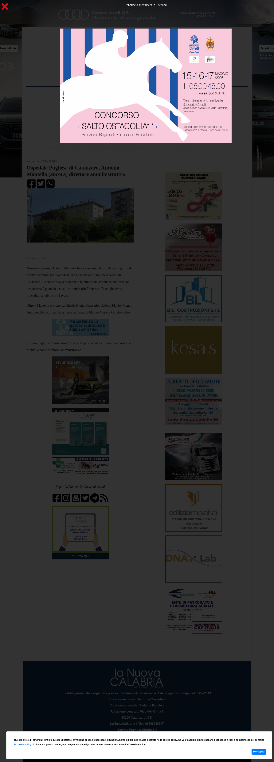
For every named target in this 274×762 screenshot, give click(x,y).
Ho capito (258, 751)
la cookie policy (23, 744)
